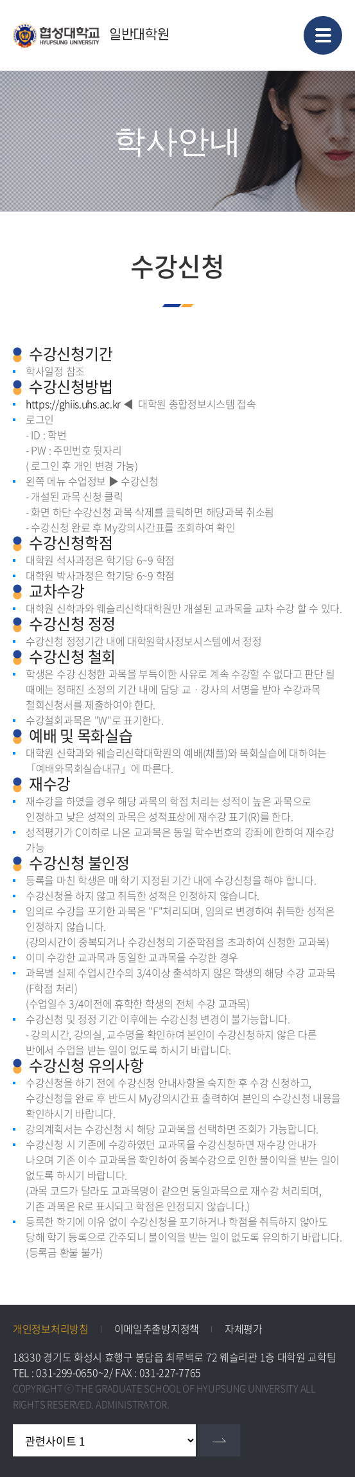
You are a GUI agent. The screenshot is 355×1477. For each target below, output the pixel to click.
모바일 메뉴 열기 (323, 35)
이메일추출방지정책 (156, 1328)
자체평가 (244, 1328)
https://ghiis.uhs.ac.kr (73, 403)
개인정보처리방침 (51, 1328)
